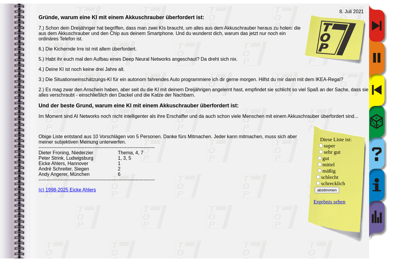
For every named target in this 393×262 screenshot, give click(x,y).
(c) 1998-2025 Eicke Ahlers (67, 189)
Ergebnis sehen (329, 202)
